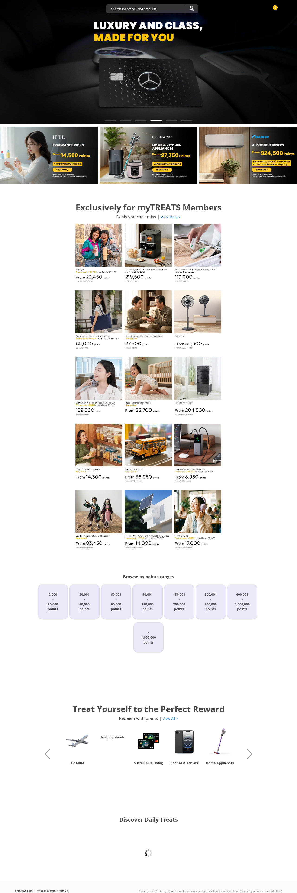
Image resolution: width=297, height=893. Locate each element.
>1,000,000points (148, 637)
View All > (170, 718)
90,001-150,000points (148, 601)
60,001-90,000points (116, 601)
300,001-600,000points (211, 601)
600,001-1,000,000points (242, 601)
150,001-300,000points (179, 601)
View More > (171, 217)
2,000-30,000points (53, 601)
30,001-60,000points (84, 601)
